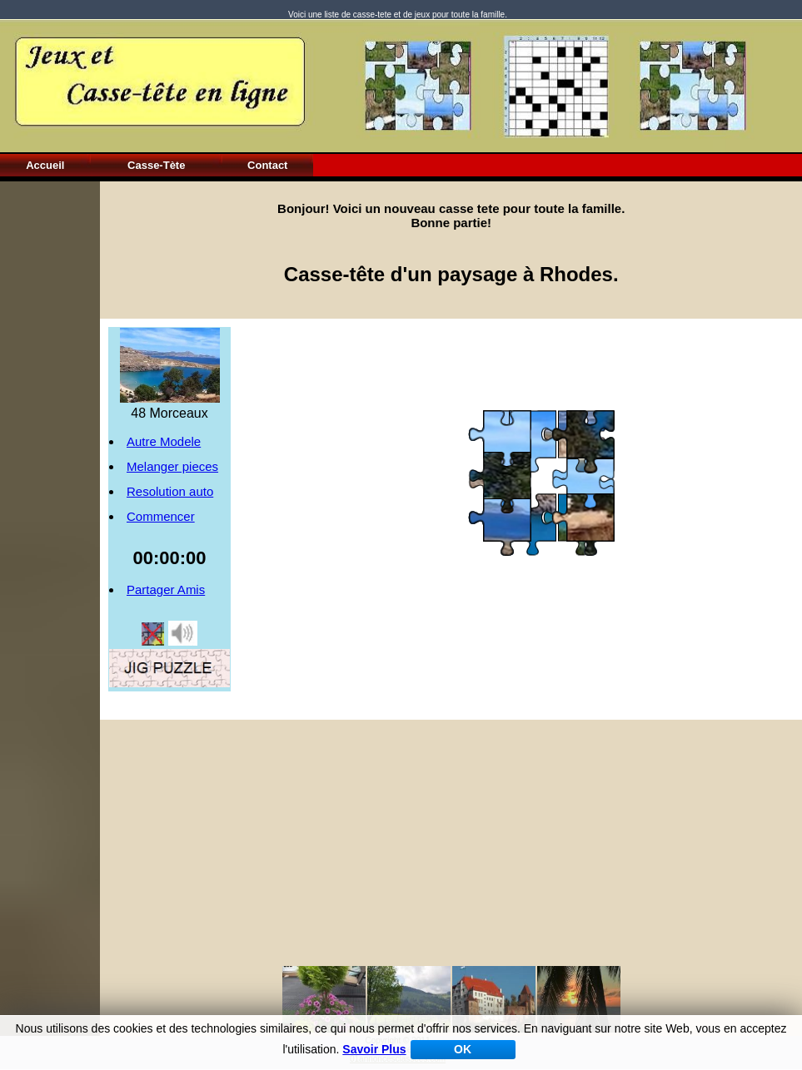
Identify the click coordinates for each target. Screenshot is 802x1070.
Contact (267, 165)
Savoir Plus (374, 1049)
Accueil (45, 165)
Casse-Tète (156, 165)
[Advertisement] (50, 431)
